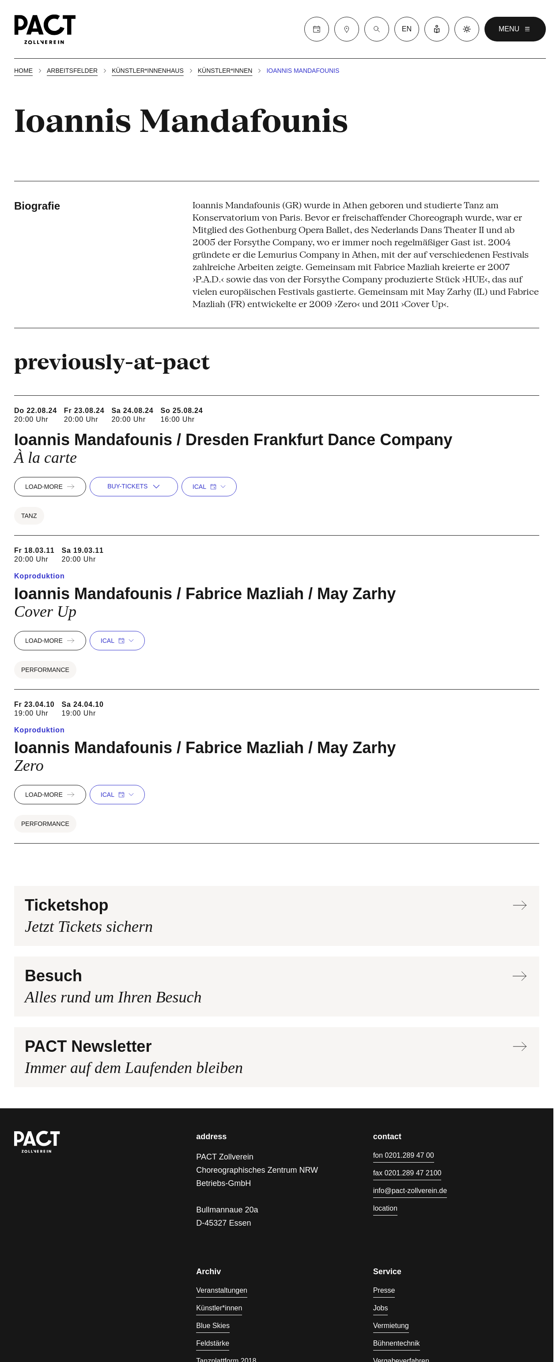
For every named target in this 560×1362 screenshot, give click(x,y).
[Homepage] (45, 29)
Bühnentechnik (396, 1343)
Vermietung (391, 1325)
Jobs (380, 1308)
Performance (45, 669)
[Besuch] (346, 29)
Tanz (29, 515)
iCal (209, 486)
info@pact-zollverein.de (410, 1190)
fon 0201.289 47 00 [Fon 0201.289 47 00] (403, 1155)
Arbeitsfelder (72, 70)
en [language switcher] (407, 29)
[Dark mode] (466, 29)
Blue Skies (213, 1325)
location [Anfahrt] (385, 1208)
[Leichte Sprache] (436, 29)
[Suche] (376, 29)
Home (23, 70)
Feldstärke (212, 1343)
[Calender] (316, 29)
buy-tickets (133, 486)
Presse (384, 1290)
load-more (50, 486)
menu (515, 29)
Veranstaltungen (221, 1290)
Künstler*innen (225, 70)
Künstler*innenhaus (148, 70)
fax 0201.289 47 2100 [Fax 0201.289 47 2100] (407, 1173)
